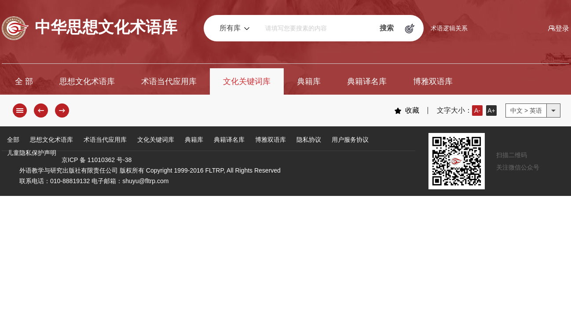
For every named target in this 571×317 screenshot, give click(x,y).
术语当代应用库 (169, 81)
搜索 (387, 28)
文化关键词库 (247, 81)
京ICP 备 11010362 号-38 (97, 159)
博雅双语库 (433, 81)
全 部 (24, 81)
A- (477, 110)
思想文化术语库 (87, 81)
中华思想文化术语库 (89, 28)
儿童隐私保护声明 (31, 152)
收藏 (406, 110)
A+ (491, 110)
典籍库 (309, 81)
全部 (13, 139)
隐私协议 (308, 139)
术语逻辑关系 (449, 28)
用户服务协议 (350, 139)
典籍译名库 (367, 81)
